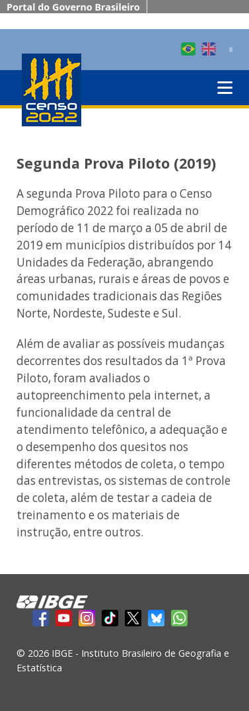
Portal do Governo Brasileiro (73, 7)
